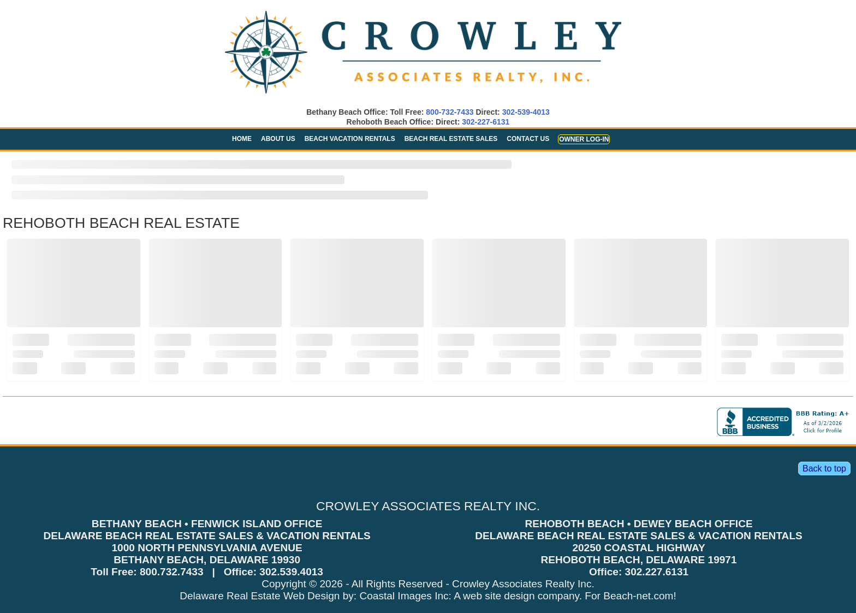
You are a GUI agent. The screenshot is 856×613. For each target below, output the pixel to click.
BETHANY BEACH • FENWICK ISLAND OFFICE (207, 523)
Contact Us (528, 139)
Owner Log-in (584, 139)
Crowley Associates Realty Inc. (523, 584)
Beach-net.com (638, 596)
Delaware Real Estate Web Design (260, 596)
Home (242, 139)
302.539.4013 (291, 571)
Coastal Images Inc (403, 596)
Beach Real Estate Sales (451, 139)
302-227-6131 (485, 121)
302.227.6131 (657, 571)
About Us (278, 139)
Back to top (824, 468)
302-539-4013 (526, 112)
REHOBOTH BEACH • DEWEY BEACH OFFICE (638, 523)
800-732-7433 (449, 112)
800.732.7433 (172, 571)
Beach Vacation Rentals (350, 139)
